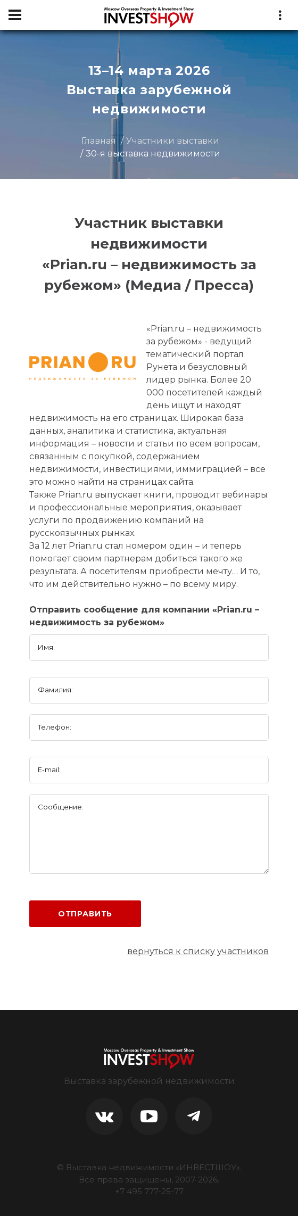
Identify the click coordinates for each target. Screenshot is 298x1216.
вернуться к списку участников (198, 951)
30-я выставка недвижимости (153, 153)
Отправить (85, 914)
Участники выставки (172, 141)
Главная (98, 141)
